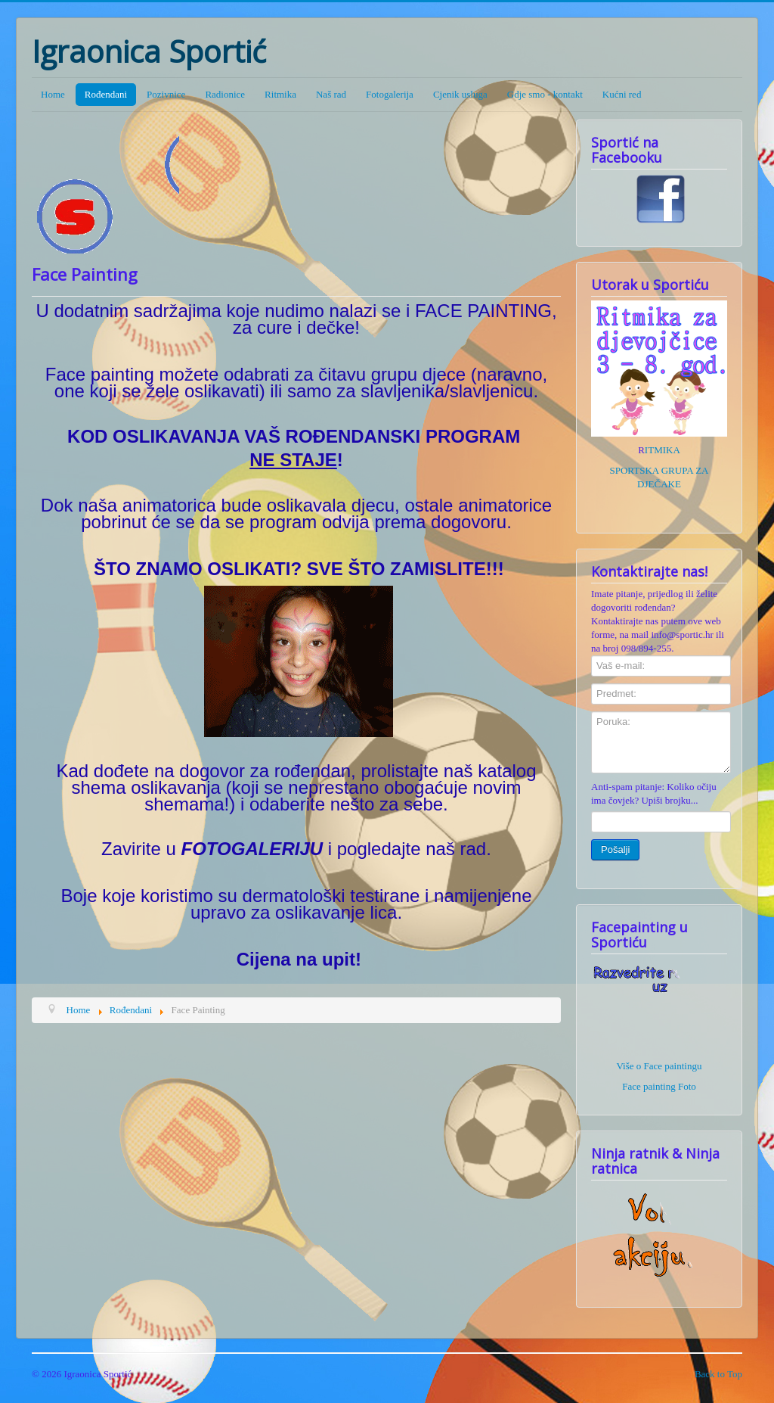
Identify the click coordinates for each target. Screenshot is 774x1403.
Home (53, 94)
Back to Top (718, 1374)
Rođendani (106, 94)
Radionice (225, 94)
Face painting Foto (659, 1086)
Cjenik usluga (460, 94)
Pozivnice (166, 94)
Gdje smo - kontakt (545, 94)
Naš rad (331, 94)
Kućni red (622, 94)
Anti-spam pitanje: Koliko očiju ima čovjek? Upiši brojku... (654, 793)
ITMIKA (662, 450)
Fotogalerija (389, 94)
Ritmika (280, 94)
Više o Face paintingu (659, 1066)
